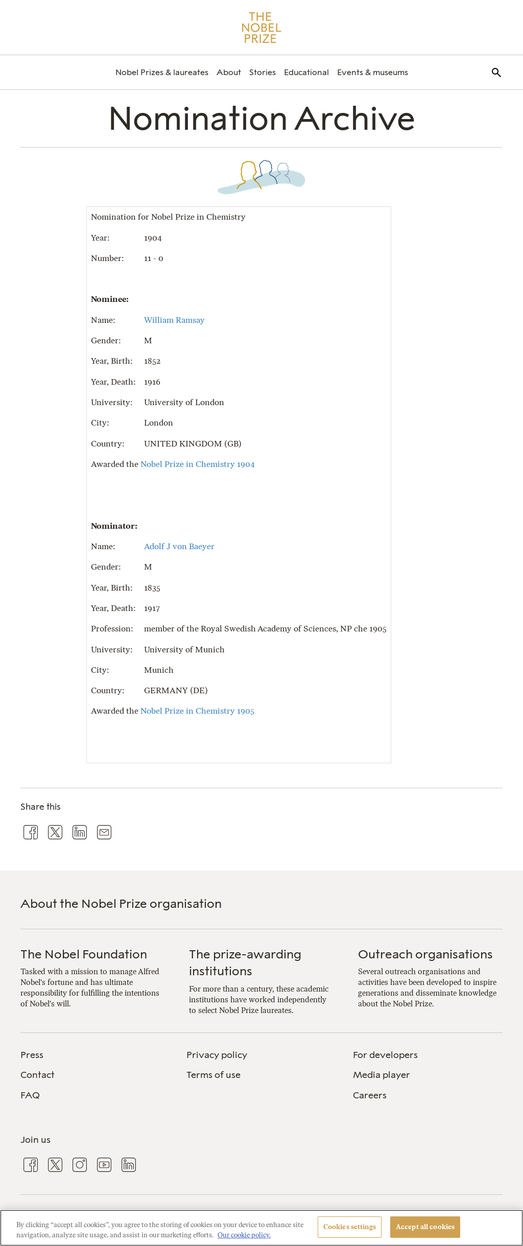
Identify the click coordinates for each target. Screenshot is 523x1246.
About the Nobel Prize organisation (121, 903)
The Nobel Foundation (83, 954)
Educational (306, 72)
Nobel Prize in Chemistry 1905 (197, 711)
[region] (261, 1228)
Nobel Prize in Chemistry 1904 (197, 464)
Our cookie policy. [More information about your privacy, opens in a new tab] (244, 1235)
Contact (37, 1074)
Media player (381, 1074)
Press (31, 1055)
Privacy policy (216, 1055)
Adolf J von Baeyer (179, 546)
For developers (385, 1055)
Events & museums (372, 72)
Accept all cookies (425, 1227)
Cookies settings (349, 1227)
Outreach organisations (425, 954)
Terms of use (213, 1074)
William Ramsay (174, 320)
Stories (262, 72)
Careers (370, 1095)
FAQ (30, 1095)
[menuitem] (161, 72)
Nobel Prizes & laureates (161, 72)
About (229, 72)
